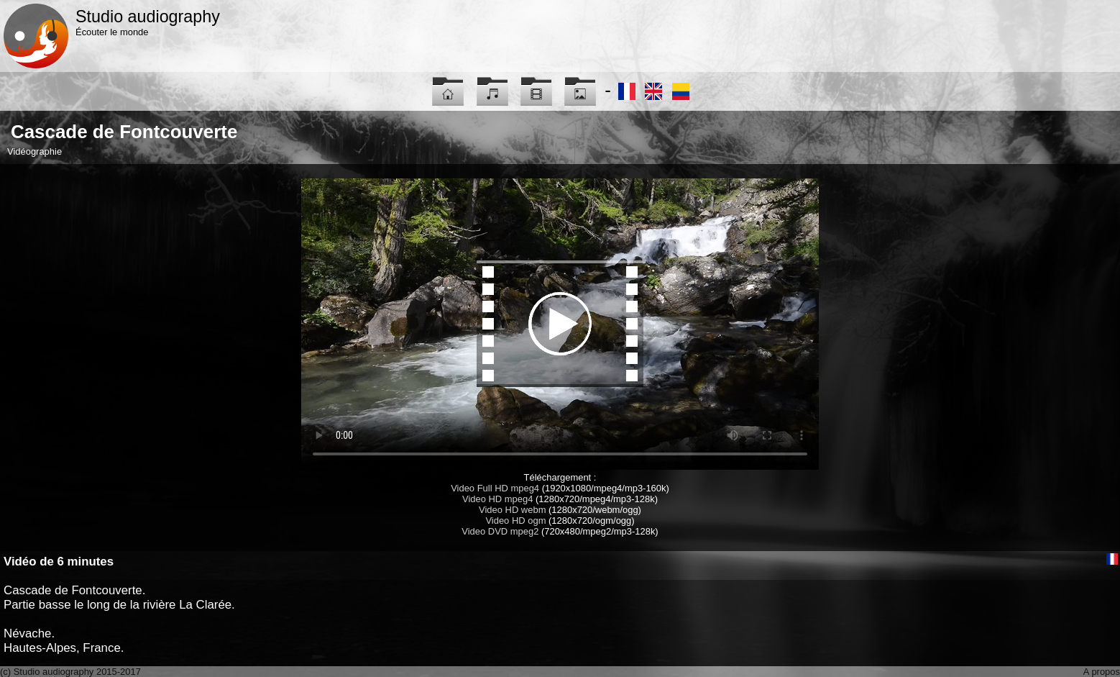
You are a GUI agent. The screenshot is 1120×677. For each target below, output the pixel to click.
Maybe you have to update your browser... (560, 324)
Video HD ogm (515, 520)
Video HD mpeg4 (497, 499)
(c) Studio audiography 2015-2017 (70, 671)
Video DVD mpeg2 (500, 531)
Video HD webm (512, 509)
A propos (1101, 671)
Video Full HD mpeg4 (495, 488)
